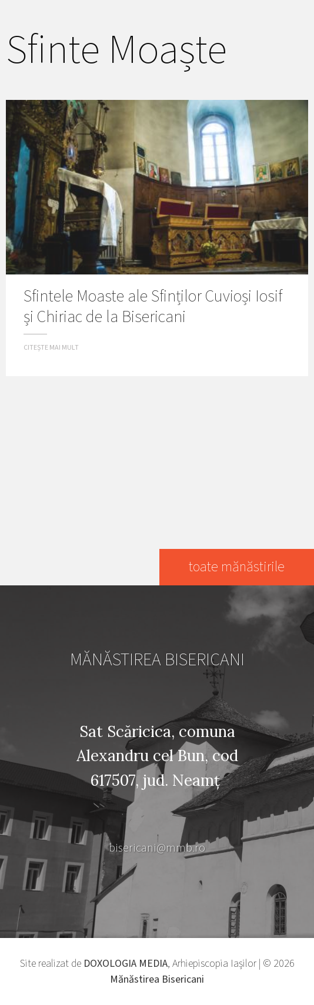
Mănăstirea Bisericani (157, 979)
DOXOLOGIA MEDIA (125, 963)
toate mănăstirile (237, 567)
